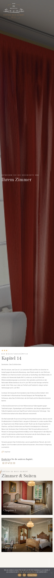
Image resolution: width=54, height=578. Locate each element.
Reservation (49, 489)
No (24, 575)
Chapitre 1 (9, 510)
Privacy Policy (32, 575)
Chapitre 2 (9, 547)
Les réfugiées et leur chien (14, 507)
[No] (52, 573)
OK (20, 575)
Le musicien (8, 544)
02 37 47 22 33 (8, 463)
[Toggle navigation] (50, 11)
